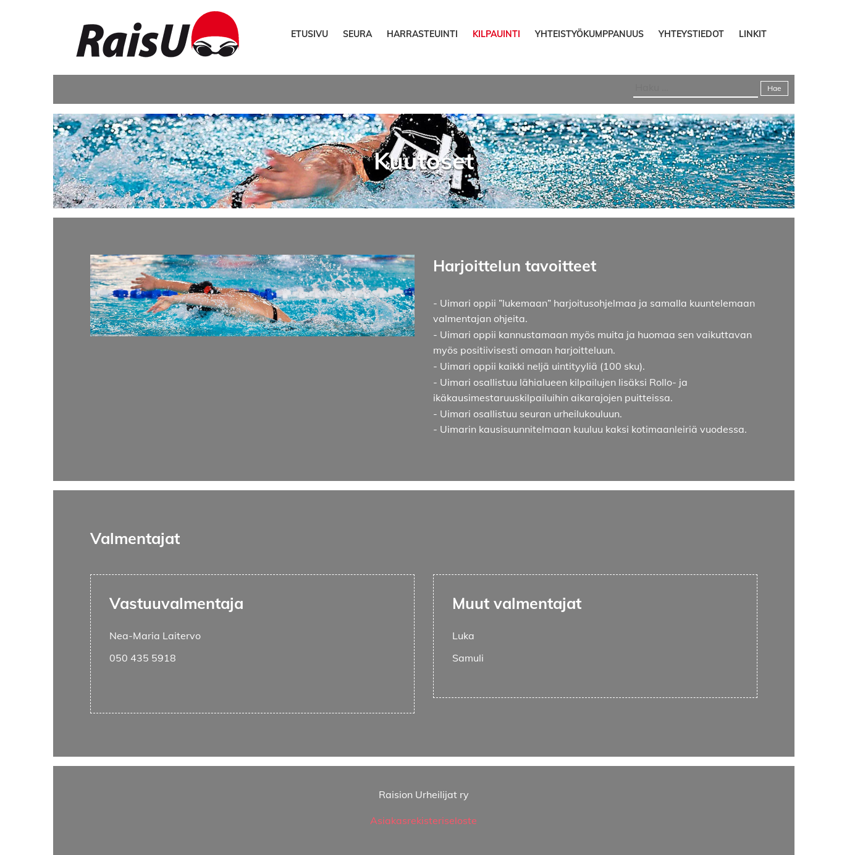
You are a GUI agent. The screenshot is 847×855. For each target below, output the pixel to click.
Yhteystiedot (691, 34)
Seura (357, 34)
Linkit (753, 34)
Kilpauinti (496, 34)
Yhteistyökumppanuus (589, 34)
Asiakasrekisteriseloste (423, 820)
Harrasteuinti (422, 34)
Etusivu (309, 34)
